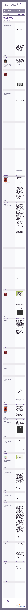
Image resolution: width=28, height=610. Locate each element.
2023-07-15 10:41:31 (19, 289)
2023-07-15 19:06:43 (19, 347)
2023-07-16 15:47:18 (19, 419)
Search (14, 10)
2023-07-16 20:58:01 (19, 581)
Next (9, 20)
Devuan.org (15, 3)
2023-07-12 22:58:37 (19, 57)
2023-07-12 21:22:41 (19, 22)
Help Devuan (22, 463)
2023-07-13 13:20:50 (19, 148)
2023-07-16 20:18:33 (19, 502)
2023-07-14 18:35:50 (19, 267)
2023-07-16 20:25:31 (19, 541)
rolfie (5, 121)
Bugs (20, 3)
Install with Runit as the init (10, 18)
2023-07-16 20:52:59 (19, 561)
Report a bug (18, 464)
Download (11, 3)
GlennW (5, 57)
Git (18, 3)
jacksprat (6, 22)
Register (18, 10)
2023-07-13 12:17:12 (19, 121)
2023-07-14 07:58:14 (19, 202)
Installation (9, 17)
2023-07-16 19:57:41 (19, 492)
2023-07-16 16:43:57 (19, 453)
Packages (23, 3)
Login (4, 12)
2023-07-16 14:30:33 (19, 404)
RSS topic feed (22, 604)
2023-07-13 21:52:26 (19, 175)
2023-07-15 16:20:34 (19, 318)
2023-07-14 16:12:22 (19, 247)
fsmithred (6, 175)
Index (4, 10)
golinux (5, 453)
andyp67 (5, 247)
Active (19, 14)
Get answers (18, 463)
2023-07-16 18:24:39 (19, 469)
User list (9, 10)
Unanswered (23, 14)
